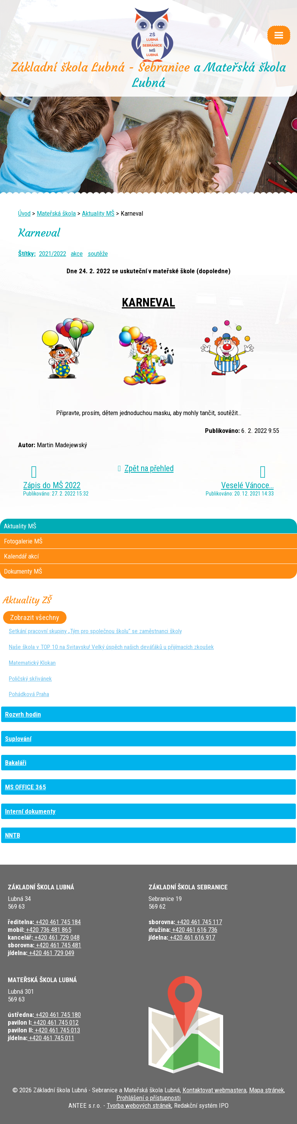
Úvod (24, 213)
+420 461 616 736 (194, 929)
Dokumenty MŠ (23, 571)
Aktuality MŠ (98, 213)
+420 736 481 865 (47, 929)
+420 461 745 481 (57, 945)
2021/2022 (52, 253)
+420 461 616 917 (191, 937)
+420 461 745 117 (198, 922)
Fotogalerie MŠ (23, 541)
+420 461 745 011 (50, 1038)
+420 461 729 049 (50, 953)
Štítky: (27, 253)
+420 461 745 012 (55, 1022)
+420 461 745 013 (56, 1030)
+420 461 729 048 (56, 937)
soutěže (98, 253)
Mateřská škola (56, 213)
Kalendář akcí (21, 556)
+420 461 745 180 (57, 1014)
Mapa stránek (266, 1090)
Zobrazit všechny (34, 617)
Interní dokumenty (30, 811)
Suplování (18, 739)
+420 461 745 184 (57, 922)
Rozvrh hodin (23, 714)
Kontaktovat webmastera (214, 1090)
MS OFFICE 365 (25, 787)
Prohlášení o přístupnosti (148, 1098)
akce (77, 253)
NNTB (12, 835)
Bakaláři (15, 762)
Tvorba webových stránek (139, 1105)
